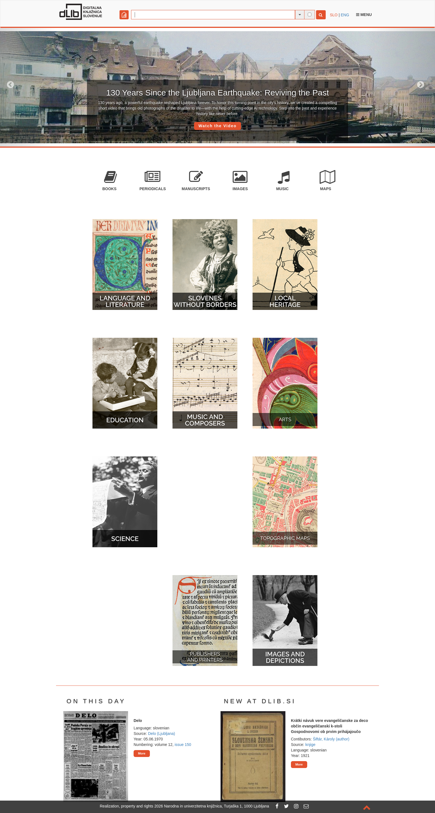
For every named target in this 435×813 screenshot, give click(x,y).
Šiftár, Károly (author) (331, 739)
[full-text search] (309, 14)
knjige (310, 744)
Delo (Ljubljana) (161, 733)
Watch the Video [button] (217, 126)
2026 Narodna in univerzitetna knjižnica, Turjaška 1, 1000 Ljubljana (211, 806)
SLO (334, 15)
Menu (364, 14)
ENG (345, 15)
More (141, 753)
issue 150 (183, 744)
